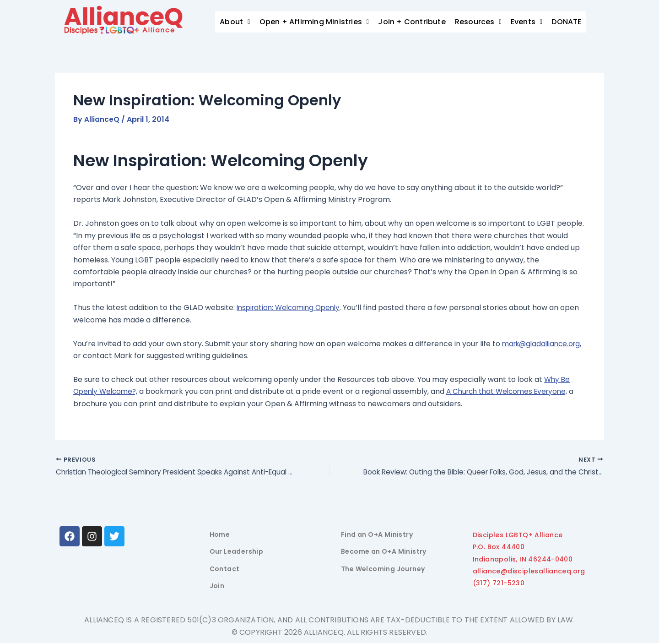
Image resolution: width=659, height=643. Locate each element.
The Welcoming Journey (383, 568)
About (235, 21)
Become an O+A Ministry (384, 551)
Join (217, 586)
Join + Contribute (411, 21)
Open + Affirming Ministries (314, 21)
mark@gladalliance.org (115, 355)
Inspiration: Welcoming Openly (291, 307)
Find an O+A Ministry (377, 534)
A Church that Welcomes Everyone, (514, 391)
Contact (225, 568)
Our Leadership (237, 551)
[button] (234, 22)
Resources (478, 21)
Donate (572, 21)
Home (220, 534)
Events (527, 21)
